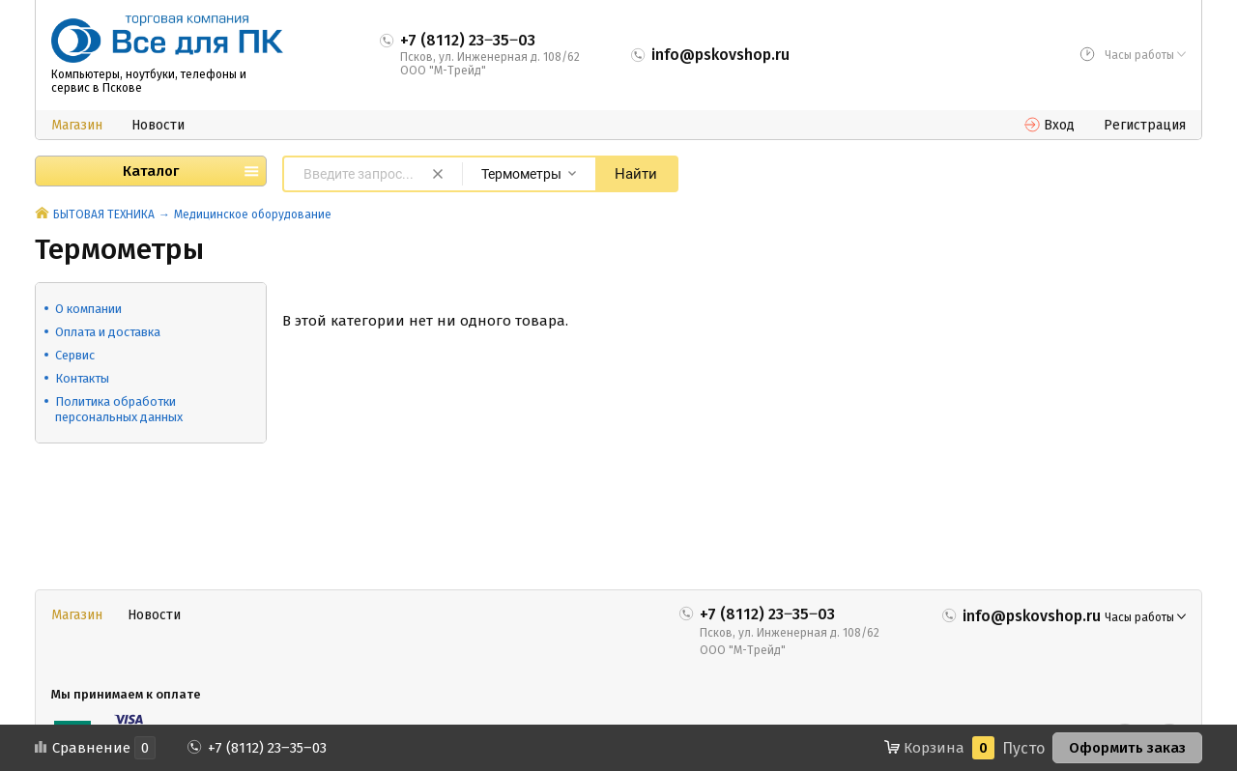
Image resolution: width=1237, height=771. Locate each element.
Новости (158, 125)
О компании (88, 308)
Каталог (151, 171)
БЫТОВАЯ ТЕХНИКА (104, 214)
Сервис (75, 355)
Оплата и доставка (107, 332)
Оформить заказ (1127, 748)
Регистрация (1145, 125)
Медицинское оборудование (252, 214)
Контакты (82, 378)
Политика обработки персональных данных (119, 409)
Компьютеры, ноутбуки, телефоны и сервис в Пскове (148, 81)
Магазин (76, 125)
